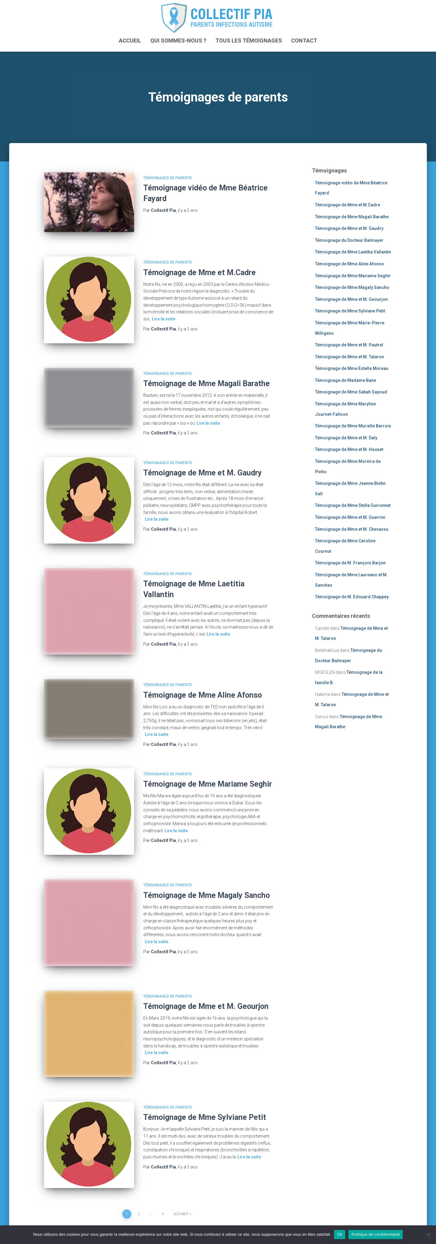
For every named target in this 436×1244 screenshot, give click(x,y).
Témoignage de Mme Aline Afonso (202, 678)
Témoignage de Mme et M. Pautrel (349, 344)
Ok (339, 1234)
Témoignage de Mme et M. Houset (349, 449)
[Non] (428, 1234)
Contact (304, 40)
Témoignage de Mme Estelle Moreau (351, 368)
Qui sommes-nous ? (178, 40)
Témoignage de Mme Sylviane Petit (204, 1088)
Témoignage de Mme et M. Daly (346, 437)
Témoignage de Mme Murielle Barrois (353, 425)
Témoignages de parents (167, 177)
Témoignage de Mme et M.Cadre (199, 268)
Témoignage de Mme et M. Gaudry (202, 464)
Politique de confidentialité (375, 1234)
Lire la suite (163, 314)
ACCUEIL (130, 40)
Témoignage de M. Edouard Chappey (352, 596)
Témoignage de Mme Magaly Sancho (206, 874)
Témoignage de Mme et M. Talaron (349, 356)
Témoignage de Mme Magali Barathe (206, 375)
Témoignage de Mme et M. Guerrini (350, 517)
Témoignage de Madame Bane (345, 380)
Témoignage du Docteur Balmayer (349, 240)
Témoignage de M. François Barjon (350, 562)
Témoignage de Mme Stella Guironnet (352, 505)
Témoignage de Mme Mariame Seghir (207, 767)
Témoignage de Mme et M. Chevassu (351, 528)
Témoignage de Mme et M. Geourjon (206, 981)
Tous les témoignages (248, 40)
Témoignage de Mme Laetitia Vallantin (353, 251)
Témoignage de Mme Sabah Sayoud (351, 391)
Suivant (181, 1181)
